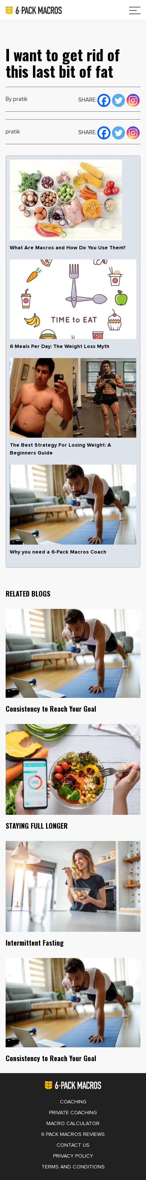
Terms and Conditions (73, 1167)
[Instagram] (133, 99)
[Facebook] (103, 99)
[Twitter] (118, 99)
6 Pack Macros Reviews (73, 1134)
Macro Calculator (73, 1123)
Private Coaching (73, 1112)
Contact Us (73, 1145)
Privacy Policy (73, 1156)
